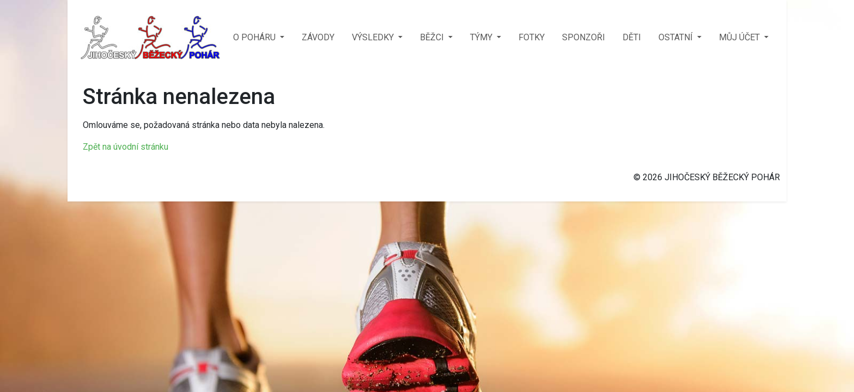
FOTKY (531, 37)
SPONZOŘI (583, 37)
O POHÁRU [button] (255, 37)
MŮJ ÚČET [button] (740, 37)
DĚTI (632, 37)
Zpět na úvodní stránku (125, 147)
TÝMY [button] (482, 37)
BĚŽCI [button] (433, 37)
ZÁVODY (318, 37)
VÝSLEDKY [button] (374, 37)
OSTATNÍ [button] (676, 37)
